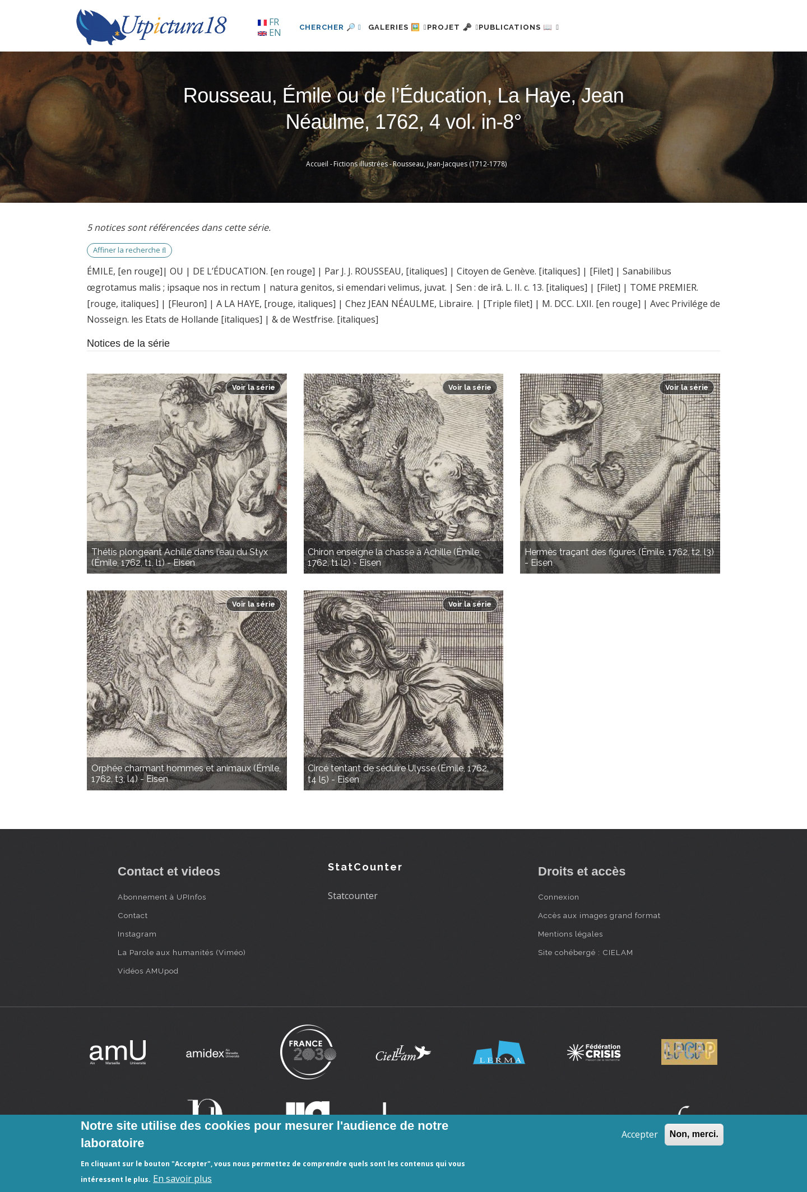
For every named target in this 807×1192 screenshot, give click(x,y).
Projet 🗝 (473, 27)
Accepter (640, 1134)
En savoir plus (182, 1178)
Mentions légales (570, 933)
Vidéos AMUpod (148, 970)
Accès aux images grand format (599, 915)
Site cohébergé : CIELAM (585, 952)
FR (268, 22)
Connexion (558, 896)
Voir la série (253, 387)
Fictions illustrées (360, 164)
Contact (133, 915)
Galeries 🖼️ (404, 27)
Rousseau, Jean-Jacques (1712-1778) (450, 164)
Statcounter (353, 896)
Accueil (317, 164)
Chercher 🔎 (330, 27)
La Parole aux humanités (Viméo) (182, 952)
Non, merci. (694, 1134)
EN (269, 32)
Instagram (137, 933)
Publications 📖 (552, 27)
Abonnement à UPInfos (162, 896)
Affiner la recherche (129, 250)
